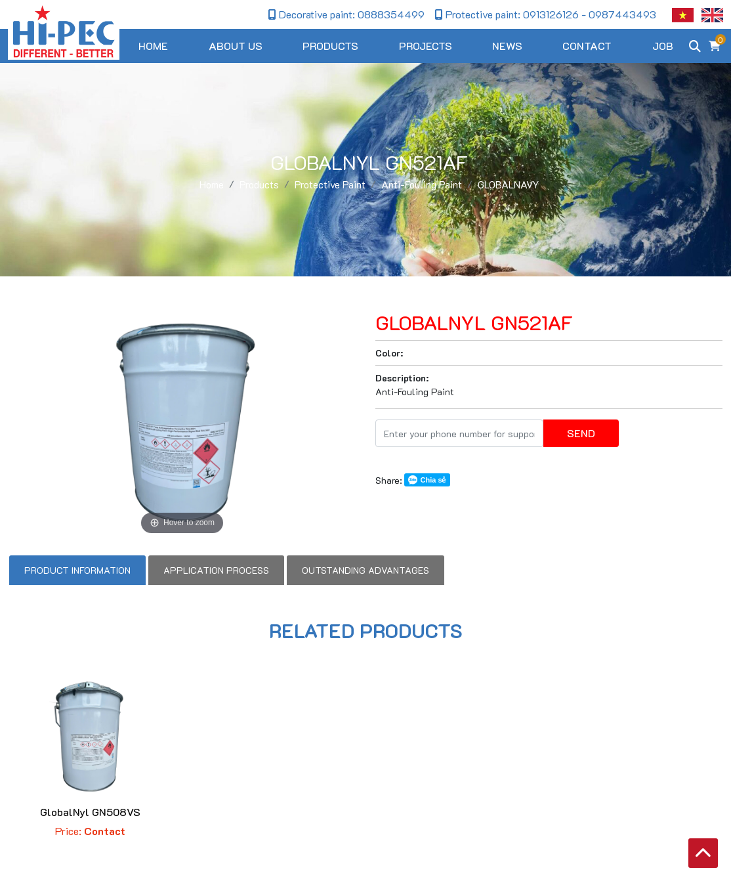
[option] (182, 422)
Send (581, 433)
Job (662, 46)
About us (235, 46)
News (507, 46)
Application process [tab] (216, 570)
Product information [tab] (77, 570)
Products (330, 46)
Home (153, 46)
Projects (425, 46)
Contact (587, 46)
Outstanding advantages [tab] (365, 570)
